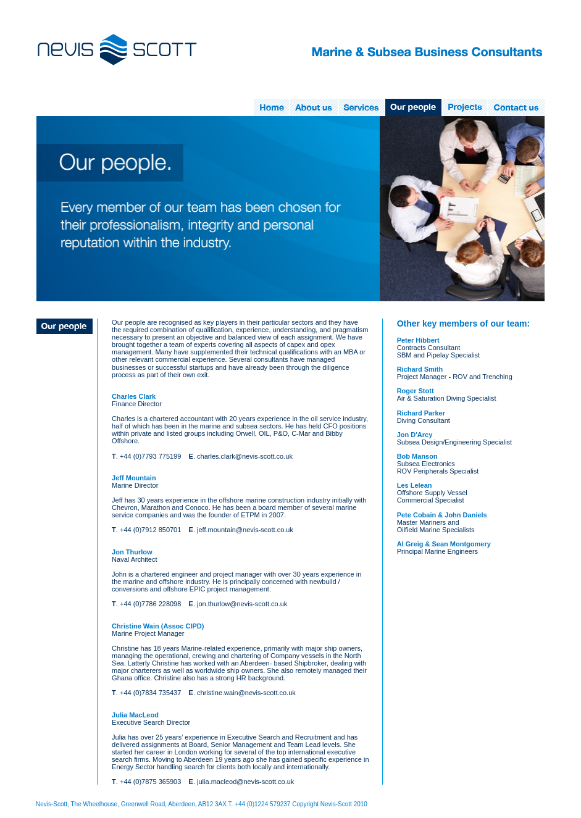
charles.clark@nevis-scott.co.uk (245, 456)
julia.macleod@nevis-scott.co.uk (245, 781)
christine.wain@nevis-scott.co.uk (246, 692)
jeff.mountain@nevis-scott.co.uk (245, 529)
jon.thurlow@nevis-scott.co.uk (242, 603)
